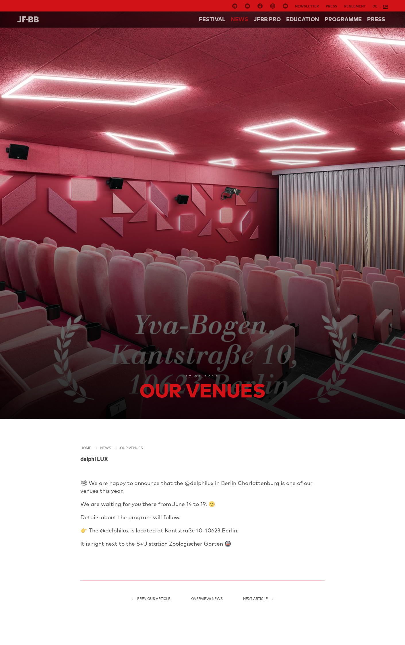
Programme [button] (343, 19)
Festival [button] (212, 19)
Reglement (355, 6)
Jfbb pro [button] (267, 19)
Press (331, 6)
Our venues (131, 448)
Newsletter (307, 6)
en (385, 6)
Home (85, 448)
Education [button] (302, 19)
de (375, 6)
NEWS (239, 19)
